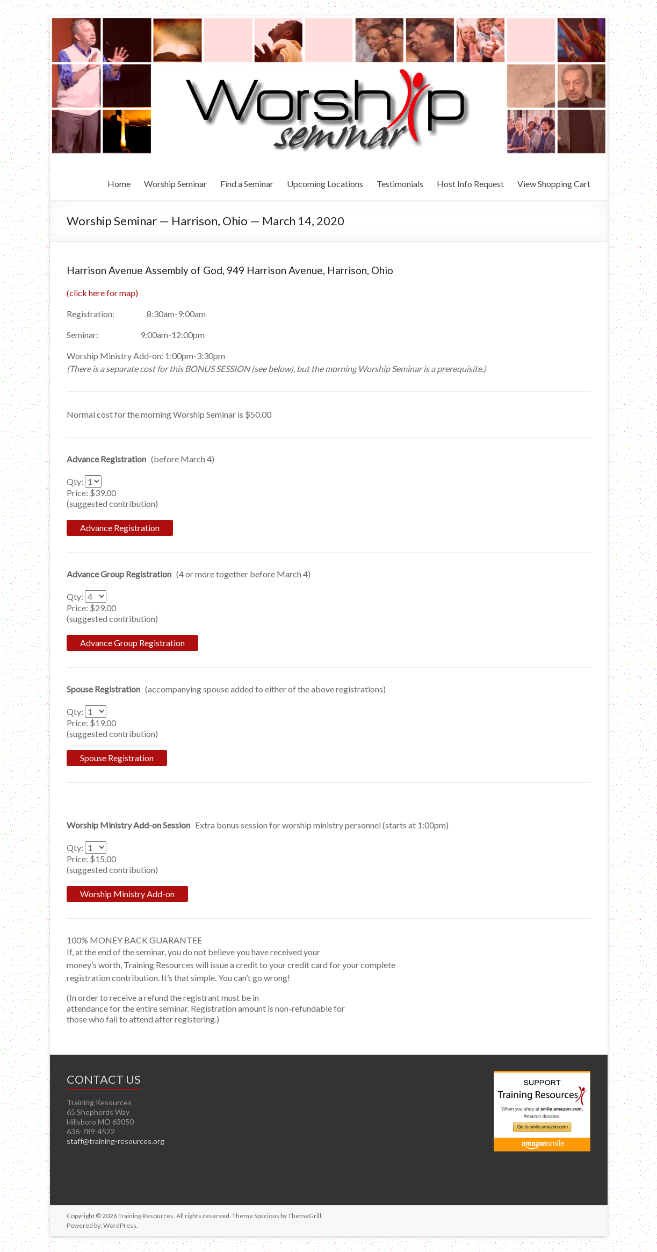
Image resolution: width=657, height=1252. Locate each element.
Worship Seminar (175, 183)
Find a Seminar (246, 183)
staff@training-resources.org (115, 1141)
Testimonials (400, 183)
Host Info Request (470, 183)
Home (119, 183)
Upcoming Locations (325, 183)
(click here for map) (102, 293)
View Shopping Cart (553, 183)
